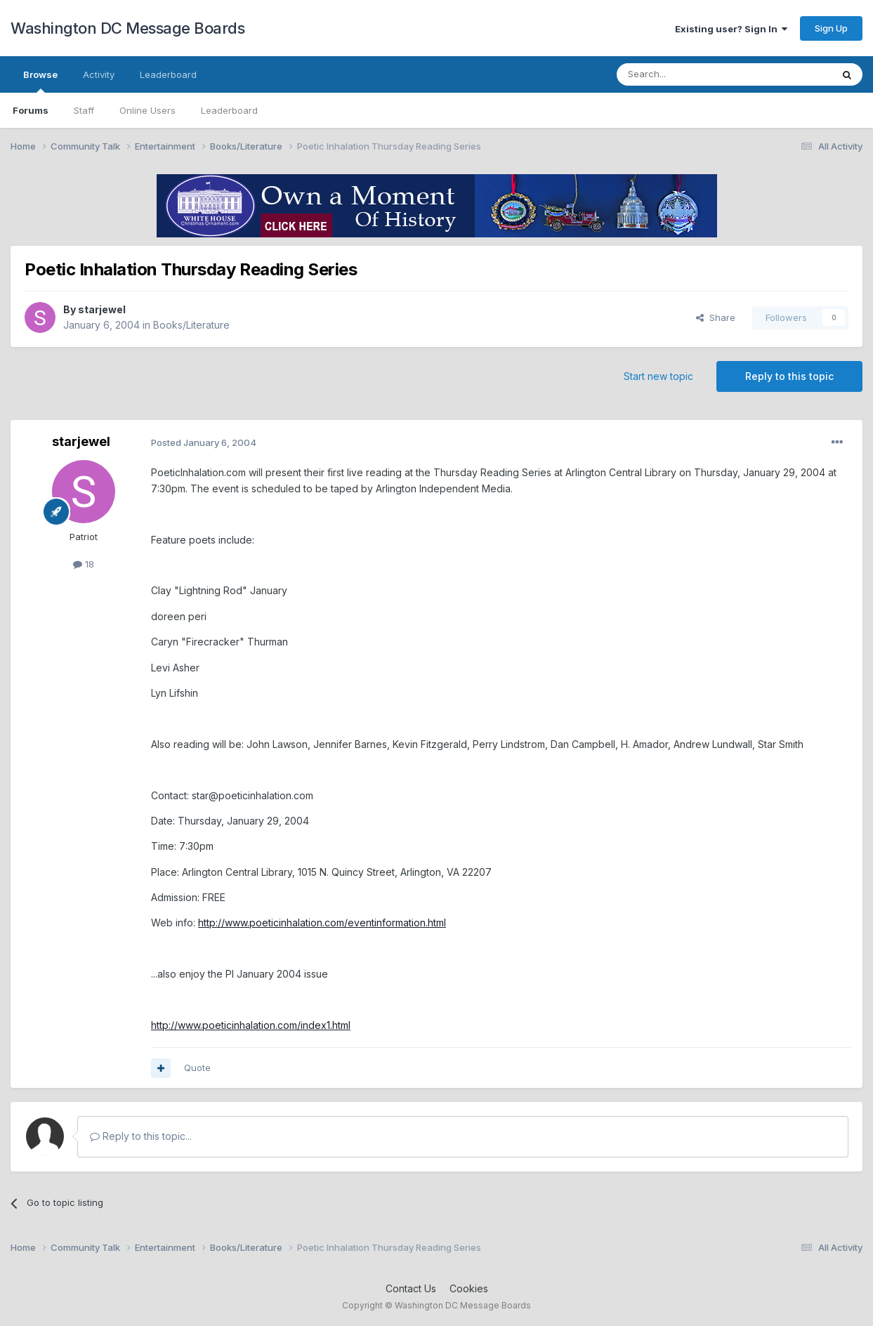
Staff (84, 110)
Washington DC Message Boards (127, 28)
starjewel (102, 309)
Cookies (468, 1288)
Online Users (147, 110)
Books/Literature (191, 325)
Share (715, 317)
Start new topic (658, 376)
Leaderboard (229, 110)
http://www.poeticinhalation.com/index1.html (250, 1025)
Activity (98, 74)
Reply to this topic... (141, 1136)
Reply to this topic (789, 376)
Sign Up (831, 28)
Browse (40, 81)
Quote (197, 1067)
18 (83, 564)
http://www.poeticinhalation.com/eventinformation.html (322, 922)
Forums (30, 110)
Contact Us (411, 1288)
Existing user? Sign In (731, 28)
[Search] (688, 74)
